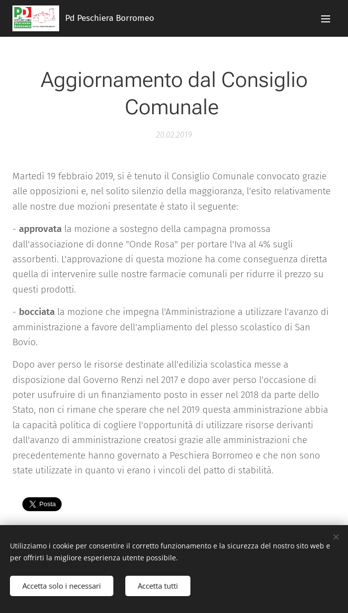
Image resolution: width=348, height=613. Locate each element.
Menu (325, 18)
